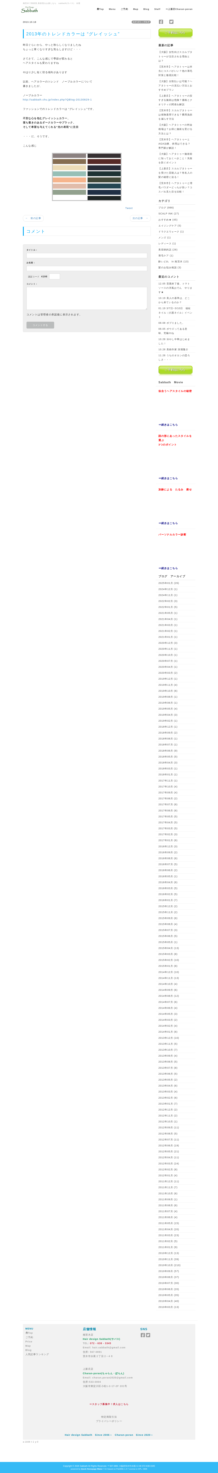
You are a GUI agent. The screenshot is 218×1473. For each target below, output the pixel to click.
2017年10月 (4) (168, 786)
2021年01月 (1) (168, 637)
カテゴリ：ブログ (141, 22)
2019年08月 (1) (168, 696)
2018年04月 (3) (168, 762)
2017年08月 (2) (168, 798)
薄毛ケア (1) (165, 255)
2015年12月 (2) (168, 906)
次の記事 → (140, 218)
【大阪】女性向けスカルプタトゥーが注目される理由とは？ (175, 56)
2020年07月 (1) (168, 661)
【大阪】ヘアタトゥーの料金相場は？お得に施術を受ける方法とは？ (175, 129)
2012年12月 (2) (168, 1109)
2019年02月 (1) (168, 720)
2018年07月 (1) (168, 744)
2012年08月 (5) (168, 1133)
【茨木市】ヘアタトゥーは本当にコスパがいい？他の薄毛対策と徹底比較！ (175, 71)
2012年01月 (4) (168, 1175)
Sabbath (84, 1466)
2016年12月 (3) (168, 846)
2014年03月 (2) (168, 1020)
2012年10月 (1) (168, 1121)
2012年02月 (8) (168, 1169)
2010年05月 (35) (168, 1295)
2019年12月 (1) (168, 678)
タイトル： (32, 250)
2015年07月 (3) (168, 930)
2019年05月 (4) (168, 708)
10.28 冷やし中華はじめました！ (174, 341)
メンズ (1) (164, 237)
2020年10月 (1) (168, 655)
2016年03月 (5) (168, 888)
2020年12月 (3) (168, 643)
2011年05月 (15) (168, 1223)
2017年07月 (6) (168, 804)
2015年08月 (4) (168, 924)
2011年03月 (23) (168, 1235)
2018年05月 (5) (168, 756)
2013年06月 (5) (168, 1073)
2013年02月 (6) (168, 1097)
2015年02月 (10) (168, 960)
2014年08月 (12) (168, 996)
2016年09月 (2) (168, 852)
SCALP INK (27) (168, 213)
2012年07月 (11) (168, 1139)
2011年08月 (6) (168, 1205)
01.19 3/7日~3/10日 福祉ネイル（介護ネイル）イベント (175, 312)
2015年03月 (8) (168, 954)
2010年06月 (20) (168, 1289)
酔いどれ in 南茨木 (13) (173, 261)
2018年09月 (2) (168, 732)
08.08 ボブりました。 (171, 323)
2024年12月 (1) (168, 589)
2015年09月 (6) (168, 918)
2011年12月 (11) (168, 1181)
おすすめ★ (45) (168, 219)
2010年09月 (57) (168, 1271)
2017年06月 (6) (168, 810)
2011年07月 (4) (168, 1211)
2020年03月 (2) (168, 672)
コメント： (32, 284)
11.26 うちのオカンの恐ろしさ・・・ (174, 357)
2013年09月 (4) (168, 1055)
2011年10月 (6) (168, 1193)
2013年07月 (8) (168, 1067)
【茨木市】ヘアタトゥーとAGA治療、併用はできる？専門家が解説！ (174, 143)
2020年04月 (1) (168, 667)
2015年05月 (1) (168, 942)
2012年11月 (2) (168, 1115)
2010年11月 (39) (168, 1259)
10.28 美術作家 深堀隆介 (173, 349)
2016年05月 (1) (168, 876)
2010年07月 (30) (168, 1283)
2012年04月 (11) (168, 1157)
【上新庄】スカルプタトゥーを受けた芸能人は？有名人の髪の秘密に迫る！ (175, 172)
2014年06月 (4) (168, 1008)
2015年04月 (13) (168, 948)
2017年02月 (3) (168, 834)
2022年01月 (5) (168, 607)
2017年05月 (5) (168, 816)
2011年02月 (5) (168, 1241)
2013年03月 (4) (168, 1091)
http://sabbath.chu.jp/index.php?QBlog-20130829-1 (57, 99)
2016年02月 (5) (168, 894)
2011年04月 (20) (168, 1229)
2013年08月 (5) (168, 1061)
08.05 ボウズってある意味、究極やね (172, 330)
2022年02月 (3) (168, 601)
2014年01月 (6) (168, 1031)
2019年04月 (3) (168, 714)
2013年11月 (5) (168, 1043)
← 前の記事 (33, 218)
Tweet (129, 208)
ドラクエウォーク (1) (171, 231)
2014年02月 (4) (168, 1025)
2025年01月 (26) (168, 583)
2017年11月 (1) (168, 780)
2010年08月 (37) (168, 1277)
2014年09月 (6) (168, 990)
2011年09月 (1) (168, 1199)
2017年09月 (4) (168, 792)
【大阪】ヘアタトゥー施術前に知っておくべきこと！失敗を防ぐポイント (175, 158)
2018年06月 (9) (168, 750)
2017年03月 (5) (168, 828)
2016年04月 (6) (168, 882)
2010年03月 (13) (168, 1307)
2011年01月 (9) (168, 1247)
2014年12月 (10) (168, 972)
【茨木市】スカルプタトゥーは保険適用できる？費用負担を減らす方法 (175, 114)
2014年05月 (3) (168, 1014)
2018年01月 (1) (168, 774)
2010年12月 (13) (168, 1253)
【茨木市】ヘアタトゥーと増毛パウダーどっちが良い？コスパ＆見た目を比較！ (175, 187)
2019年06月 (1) (168, 702)
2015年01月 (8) (168, 966)
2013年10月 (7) (168, 1049)
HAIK (145, 1469)
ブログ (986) (166, 207)
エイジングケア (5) (169, 225)
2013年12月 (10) (168, 1038)
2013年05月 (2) (168, 1079)
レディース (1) (167, 243)
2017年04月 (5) (168, 822)
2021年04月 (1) (168, 619)
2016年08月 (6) (168, 858)
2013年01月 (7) (168, 1103)
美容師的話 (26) (168, 249)
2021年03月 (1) (168, 625)
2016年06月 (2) (168, 870)
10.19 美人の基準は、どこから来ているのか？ (174, 300)
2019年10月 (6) (168, 690)
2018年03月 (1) (168, 768)
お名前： (31, 263)
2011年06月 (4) (168, 1217)
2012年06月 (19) (168, 1145)
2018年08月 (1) (168, 738)
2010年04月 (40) (168, 1301)
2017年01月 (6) (168, 840)
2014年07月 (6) (168, 1002)
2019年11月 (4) (168, 685)
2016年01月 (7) (168, 900)
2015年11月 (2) (168, 912)
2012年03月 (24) (168, 1163)
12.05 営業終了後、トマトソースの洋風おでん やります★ (175, 287)
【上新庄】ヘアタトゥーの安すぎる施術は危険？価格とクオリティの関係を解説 (175, 100)
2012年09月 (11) (168, 1127)
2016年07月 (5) (168, 864)
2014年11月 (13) (168, 978)
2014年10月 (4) (168, 984)
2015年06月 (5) (168, 936)
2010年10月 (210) (169, 1265)
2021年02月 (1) (168, 631)
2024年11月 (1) (168, 595)
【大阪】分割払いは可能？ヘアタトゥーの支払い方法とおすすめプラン (175, 85)
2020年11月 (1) (168, 648)
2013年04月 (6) (168, 1085)
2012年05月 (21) (168, 1151)
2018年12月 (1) (168, 726)
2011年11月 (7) (168, 1187)
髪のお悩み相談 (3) (169, 267)
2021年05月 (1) (168, 613)
